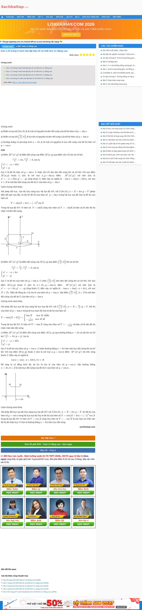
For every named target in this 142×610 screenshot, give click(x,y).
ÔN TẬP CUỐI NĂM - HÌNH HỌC (115, 50)
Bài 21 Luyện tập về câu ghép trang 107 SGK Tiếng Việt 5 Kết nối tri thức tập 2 (119, 143)
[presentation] (21, 131)
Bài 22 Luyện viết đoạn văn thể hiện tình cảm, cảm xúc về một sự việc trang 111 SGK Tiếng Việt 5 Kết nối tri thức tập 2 (119, 132)
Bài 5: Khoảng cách (110, 62)
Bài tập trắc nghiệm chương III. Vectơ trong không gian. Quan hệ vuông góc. (119, 54)
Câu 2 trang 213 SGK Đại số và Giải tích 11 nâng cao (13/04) (25, 589)
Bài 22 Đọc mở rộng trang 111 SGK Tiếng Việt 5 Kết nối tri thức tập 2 (119, 129)
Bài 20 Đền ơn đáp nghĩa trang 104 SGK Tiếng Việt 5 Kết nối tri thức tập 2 (119, 151)
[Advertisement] (77, 7)
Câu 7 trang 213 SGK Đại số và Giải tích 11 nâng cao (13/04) (25, 583)
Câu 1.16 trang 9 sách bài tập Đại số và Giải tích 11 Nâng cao (29, 68)
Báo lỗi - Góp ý (48, 450)
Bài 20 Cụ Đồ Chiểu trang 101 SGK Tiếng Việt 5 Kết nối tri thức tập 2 (119, 158)
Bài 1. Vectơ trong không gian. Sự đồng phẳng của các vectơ (119, 69)
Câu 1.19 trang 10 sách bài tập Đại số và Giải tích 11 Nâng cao (29, 78)
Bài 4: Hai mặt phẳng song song (115, 84)
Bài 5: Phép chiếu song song (113, 80)
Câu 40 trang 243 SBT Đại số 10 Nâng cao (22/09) (21, 580)
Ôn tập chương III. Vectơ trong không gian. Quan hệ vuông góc (119, 58)
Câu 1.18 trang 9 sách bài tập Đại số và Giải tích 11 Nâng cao (29, 75)
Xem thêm (117, 17)
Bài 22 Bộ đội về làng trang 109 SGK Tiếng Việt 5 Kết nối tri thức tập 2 (119, 136)
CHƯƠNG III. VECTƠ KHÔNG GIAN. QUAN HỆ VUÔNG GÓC (119, 73)
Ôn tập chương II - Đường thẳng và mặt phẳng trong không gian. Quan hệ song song (119, 77)
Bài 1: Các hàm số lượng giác (25, 82)
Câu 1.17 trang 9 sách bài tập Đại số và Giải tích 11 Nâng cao (29, 71)
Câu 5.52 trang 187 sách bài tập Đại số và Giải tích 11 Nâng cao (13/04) (29, 592)
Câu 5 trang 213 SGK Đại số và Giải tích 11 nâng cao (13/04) (25, 586)
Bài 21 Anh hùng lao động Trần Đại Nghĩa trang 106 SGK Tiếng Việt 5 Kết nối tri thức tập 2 (119, 147)
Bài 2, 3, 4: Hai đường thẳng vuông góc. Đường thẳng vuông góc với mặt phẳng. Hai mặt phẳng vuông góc (119, 65)
